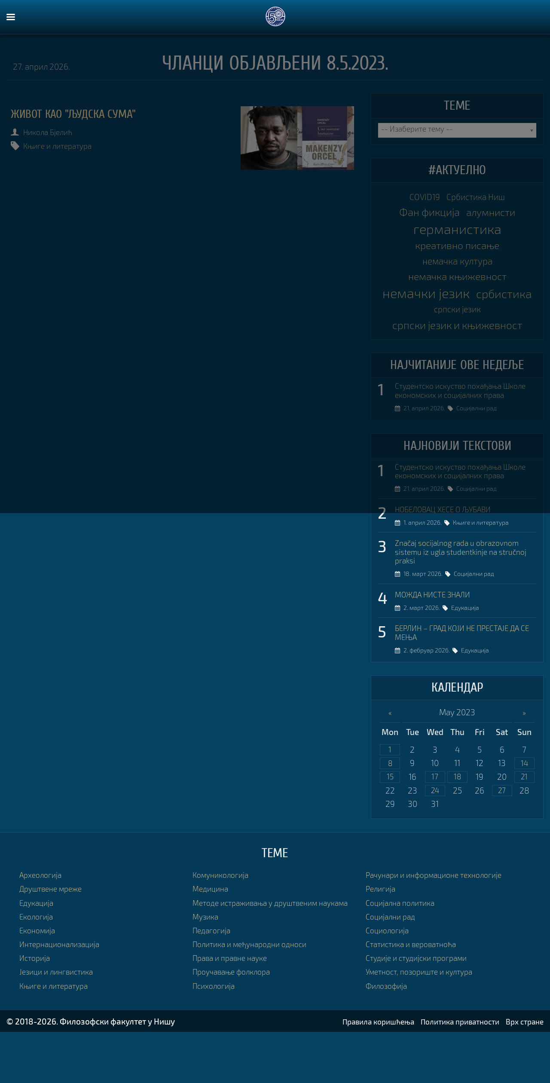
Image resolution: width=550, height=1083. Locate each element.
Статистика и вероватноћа (415, 988)
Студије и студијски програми (421, 1001)
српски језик (492, 320)
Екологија (37, 960)
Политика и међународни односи (255, 998)
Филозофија (388, 1029)
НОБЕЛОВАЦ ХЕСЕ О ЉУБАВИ (449, 545)
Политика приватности (451, 1072)
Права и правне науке (233, 1012)
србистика (427, 318)
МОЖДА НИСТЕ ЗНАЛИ (437, 633)
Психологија (215, 1040)
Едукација (469, 647)
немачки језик (457, 301)
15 (390, 819)
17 (435, 819)
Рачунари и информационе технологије (440, 918)
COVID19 (420, 197)
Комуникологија (223, 918)
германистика (457, 232)
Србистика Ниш (478, 197)
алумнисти (494, 215)
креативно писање (457, 249)
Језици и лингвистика (59, 1015)
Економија (39, 974)
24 (435, 834)
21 (524, 819)
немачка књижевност (457, 283)
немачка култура (457, 267)
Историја (36, 1001)
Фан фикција (425, 215)
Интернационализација (63, 988)
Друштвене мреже (54, 932)
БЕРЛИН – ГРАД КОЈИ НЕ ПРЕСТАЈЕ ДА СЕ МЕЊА (465, 673)
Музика (206, 970)
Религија (382, 932)
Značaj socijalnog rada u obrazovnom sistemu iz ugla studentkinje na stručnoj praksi (462, 589)
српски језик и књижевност (457, 337)
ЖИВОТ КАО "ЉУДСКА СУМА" (82, 113)
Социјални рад (480, 433)
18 (457, 819)
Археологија (42, 918)
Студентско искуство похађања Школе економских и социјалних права (456, 409)
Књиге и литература (63, 146)
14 (524, 804)
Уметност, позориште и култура (425, 1015)
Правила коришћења (361, 1072)
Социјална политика (403, 946)
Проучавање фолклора (235, 1026)
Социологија (389, 974)
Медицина (212, 932)
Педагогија (213, 985)
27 (502, 834)
